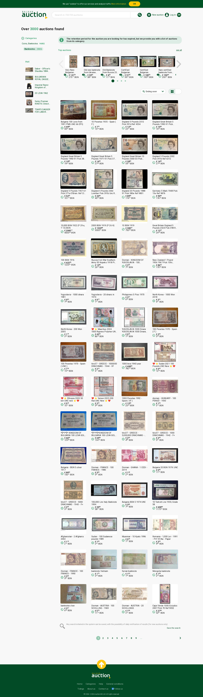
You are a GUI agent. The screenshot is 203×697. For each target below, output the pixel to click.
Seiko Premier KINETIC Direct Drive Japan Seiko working (42, 102)
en (179, 15)
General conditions (114, 684)
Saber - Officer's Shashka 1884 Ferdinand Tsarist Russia (42, 69)
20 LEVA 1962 (41, 93)
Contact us (103, 689)
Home (79, 684)
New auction (158, 15)
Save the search (173, 628)
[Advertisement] (35, 165)
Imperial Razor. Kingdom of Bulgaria (42, 86)
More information (118, 4)
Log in (173, 15)
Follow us (118, 689)
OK (134, 4)
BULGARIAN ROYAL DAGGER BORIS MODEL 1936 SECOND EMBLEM (42, 78)
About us (91, 689)
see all (179, 50)
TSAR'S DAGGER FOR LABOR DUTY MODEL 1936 (42, 110)
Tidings (81, 689)
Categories (31, 38)
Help (101, 684)
